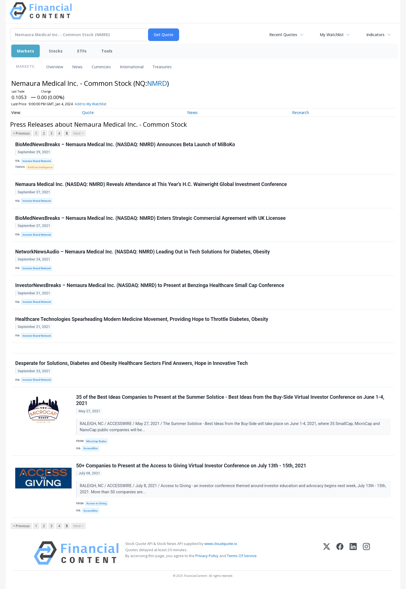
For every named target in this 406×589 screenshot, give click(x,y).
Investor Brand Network (37, 161)
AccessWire (90, 448)
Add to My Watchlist (100, 104)
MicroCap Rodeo (96, 441)
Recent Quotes (283, 34)
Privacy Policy (207, 555)
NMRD (157, 83)
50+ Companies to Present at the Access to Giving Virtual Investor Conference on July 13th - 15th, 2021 (191, 465)
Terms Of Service (242, 555)
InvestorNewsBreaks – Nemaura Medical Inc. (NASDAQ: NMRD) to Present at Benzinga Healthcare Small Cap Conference (149, 285)
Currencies (101, 66)
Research (300, 112)
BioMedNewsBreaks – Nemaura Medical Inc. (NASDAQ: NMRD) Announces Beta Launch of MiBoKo (125, 144)
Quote (88, 112)
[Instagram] (366, 553)
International (132, 66)
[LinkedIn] (353, 553)
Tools (106, 51)
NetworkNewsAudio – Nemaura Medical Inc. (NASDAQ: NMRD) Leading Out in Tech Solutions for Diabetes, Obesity (142, 252)
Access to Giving (96, 503)
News (77, 66)
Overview (54, 66)
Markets (25, 51)
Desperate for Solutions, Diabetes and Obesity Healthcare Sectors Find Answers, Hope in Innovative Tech (131, 363)
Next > (78, 133)
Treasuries (162, 66)
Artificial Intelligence (40, 167)
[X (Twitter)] (326, 553)
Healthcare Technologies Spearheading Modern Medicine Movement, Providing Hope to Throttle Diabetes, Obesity (141, 319)
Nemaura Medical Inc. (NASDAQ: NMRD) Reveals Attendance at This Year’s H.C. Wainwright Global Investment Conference (151, 184)
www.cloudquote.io (220, 543)
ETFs (82, 51)
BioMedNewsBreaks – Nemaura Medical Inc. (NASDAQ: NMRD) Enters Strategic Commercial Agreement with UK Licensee (150, 218)
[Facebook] (340, 553)
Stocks (56, 51)
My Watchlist (332, 34)
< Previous (21, 133)
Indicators (375, 34)
